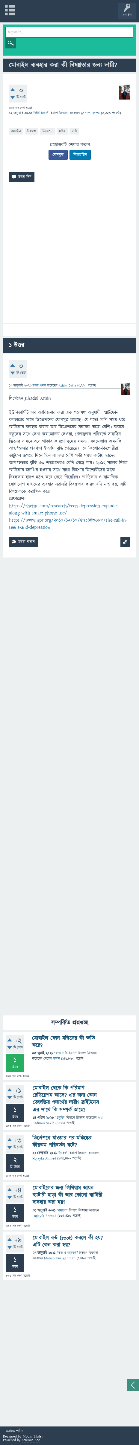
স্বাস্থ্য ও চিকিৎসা (65, 1053)
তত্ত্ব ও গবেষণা (67, 1252)
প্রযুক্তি (60, 1117)
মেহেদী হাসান (51, 1058)
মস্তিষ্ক (62, 131)
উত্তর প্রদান (39, 385)
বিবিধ (62, 1153)
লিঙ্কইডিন (80, 155)
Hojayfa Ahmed (44, 1158)
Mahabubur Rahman (59, 1258)
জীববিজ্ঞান (41, 113)
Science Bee (31, 1440)
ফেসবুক (58, 155)
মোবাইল (16, 131)
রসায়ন (62, 1210)
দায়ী (74, 131)
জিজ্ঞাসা (64, 113)
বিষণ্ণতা (31, 131)
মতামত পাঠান (14, 1431)
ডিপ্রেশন (47, 131)
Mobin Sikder (33, 1436)
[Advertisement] (69, 255)
